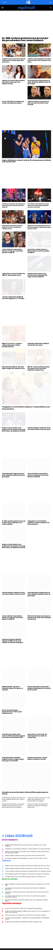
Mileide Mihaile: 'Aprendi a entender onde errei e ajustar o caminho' (12, 688)
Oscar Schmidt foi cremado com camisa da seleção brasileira (13, 102)
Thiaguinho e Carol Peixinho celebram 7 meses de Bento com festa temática (26, 408)
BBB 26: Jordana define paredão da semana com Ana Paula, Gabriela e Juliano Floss (38, 368)
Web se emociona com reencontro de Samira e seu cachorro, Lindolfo (25, 915)
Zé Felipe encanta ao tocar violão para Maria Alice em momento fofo (25, 876)
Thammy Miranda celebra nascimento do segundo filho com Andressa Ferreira (28, 871)
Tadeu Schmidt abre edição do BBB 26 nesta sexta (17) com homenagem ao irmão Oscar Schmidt (27, 911)
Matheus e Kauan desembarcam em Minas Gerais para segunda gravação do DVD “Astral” (39, 227)
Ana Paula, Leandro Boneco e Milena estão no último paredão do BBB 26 (38, 251)
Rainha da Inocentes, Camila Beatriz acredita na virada (37, 758)
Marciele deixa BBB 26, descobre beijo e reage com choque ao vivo (13, 367)
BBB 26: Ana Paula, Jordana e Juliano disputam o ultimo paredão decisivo (12, 345)
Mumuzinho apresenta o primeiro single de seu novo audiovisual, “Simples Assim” (12, 227)
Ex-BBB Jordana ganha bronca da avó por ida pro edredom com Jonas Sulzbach (25, 39)
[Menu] (3, 7)
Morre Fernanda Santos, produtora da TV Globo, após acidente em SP (12, 711)
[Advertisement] (26, 22)
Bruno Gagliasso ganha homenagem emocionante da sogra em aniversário (27, 873)
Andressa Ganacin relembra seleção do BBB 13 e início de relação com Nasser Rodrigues (12, 641)
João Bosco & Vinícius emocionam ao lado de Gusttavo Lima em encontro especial (13, 205)
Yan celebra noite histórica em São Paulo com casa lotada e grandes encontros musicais (38, 205)
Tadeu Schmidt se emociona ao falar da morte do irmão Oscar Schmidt (38, 103)
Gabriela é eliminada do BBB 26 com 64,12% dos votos (38, 344)
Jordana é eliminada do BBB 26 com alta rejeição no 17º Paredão (13, 297)
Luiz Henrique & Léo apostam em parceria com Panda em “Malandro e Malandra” (25, 888)
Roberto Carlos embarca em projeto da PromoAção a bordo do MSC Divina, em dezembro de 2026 (13, 429)
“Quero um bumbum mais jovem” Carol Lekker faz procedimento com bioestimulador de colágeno (39, 799)
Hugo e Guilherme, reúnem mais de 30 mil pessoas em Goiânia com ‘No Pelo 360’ (26, 161)
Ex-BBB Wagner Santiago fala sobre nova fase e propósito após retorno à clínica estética (13, 799)
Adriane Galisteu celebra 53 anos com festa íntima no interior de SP (39, 428)
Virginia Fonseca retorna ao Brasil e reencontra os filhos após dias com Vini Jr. (13, 60)
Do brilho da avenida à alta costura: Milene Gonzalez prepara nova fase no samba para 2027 (13, 735)
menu (4, 2)
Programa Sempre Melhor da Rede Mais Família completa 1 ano (23, 921)
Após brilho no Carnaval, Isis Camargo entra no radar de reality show (37, 735)
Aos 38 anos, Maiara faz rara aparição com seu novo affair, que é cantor (26, 858)
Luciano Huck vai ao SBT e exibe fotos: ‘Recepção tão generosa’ (23, 908)
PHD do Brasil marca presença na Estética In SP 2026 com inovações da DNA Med (39, 617)
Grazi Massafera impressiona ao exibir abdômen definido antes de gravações (39, 82)
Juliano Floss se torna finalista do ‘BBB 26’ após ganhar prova (13, 274)
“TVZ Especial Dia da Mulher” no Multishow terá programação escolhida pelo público (27, 918)
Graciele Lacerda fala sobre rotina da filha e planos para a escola (25, 793)
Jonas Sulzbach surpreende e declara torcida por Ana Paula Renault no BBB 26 (12, 251)
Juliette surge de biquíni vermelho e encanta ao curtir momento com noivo (39, 60)
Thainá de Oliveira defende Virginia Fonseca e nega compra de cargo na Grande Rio (13, 759)
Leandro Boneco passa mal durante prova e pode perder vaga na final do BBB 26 (37, 275)
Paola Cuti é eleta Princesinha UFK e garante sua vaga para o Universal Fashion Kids (38, 805)
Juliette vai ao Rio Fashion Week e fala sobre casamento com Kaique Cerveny (13, 82)
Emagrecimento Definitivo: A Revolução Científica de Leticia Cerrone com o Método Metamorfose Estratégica (13, 805)
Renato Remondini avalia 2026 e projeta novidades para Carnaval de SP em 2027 (39, 688)
